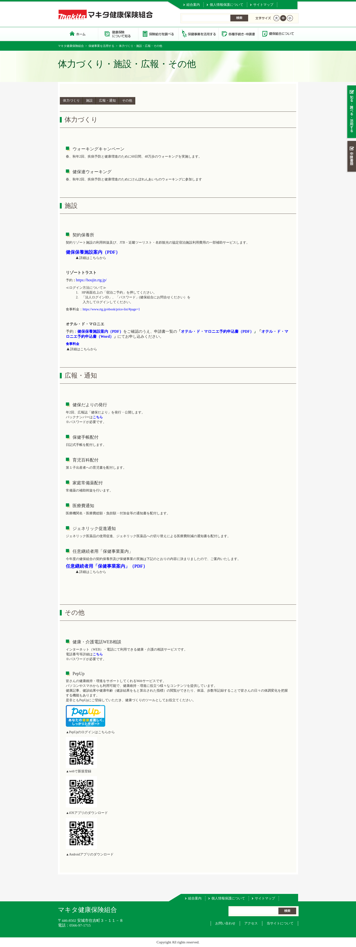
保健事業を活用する (198, 33)
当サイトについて (280, 923)
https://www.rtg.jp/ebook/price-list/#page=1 (111, 309)
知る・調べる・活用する (351, 115)
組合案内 (193, 4)
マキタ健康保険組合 (71, 46)
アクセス (251, 923)
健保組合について (278, 33)
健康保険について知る (118, 33)
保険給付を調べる (158, 33)
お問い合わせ (225, 923)
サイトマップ (263, 4)
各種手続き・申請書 (238, 33)
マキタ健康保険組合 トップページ (78, 33)
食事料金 (72, 344)
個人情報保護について (226, 4)
